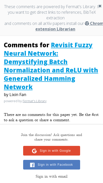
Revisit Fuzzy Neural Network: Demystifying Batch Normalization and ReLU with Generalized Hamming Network (51, 66)
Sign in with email (51, 176)
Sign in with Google (55, 150)
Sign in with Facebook (55, 164)
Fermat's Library (35, 101)
